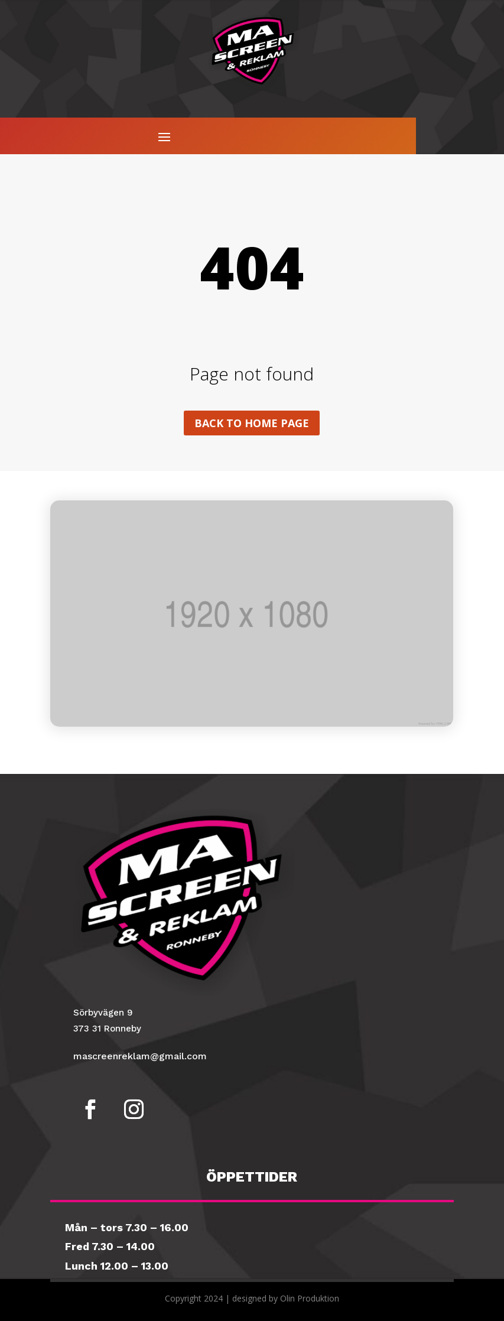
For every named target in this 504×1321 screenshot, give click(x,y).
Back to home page (251, 423)
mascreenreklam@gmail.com (140, 1056)
